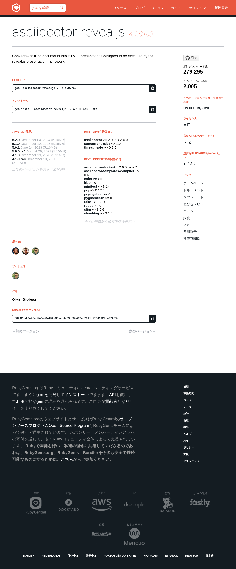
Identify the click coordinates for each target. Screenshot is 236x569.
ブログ (140, 8)
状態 (186, 386)
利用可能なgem (30, 401)
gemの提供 (202, 493)
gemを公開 (46, 394)
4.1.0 (16, 155)
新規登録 (221, 8)
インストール (77, 394)
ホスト (105, 493)
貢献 (186, 420)
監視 (171, 493)
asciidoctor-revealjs (68, 32)
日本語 (209, 555)
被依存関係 (191, 238)
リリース (120, 8)
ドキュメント (193, 190)
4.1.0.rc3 (19, 159)
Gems (158, 8)
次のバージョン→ (142, 331)
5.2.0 (16, 140)
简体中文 (73, 555)
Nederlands (51, 555)
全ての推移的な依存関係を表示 (108, 221)
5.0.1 (16, 147)
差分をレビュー (195, 204)
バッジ (188, 211)
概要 (186, 427)
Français (151, 555)
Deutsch (191, 555)
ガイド (176, 8)
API (185, 440)
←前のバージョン (25, 331)
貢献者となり (117, 401)
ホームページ (193, 183)
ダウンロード (193, 197)
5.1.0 (16, 143)
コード (187, 400)
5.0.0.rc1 (19, 151)
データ (187, 407)
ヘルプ (187, 433)
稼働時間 (188, 393)
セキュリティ (191, 461)
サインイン (197, 8)
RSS (186, 225)
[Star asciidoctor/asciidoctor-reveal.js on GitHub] (191, 58)
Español (171, 555)
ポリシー (188, 447)
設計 (72, 493)
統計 (186, 413)
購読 (186, 218)
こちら (67, 459)
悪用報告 (190, 231)
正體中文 (91, 555)
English (28, 555)
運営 (39, 494)
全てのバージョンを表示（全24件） (39, 169)
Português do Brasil (120, 555)
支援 (186, 454)
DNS (138, 493)
